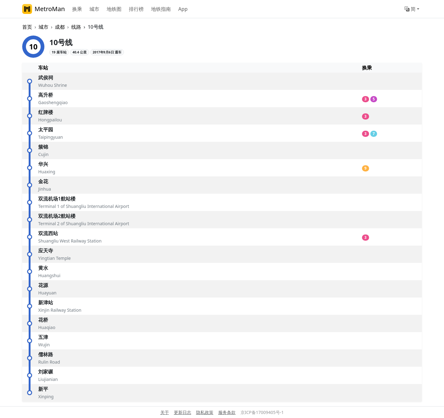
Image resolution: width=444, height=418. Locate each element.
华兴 (43, 164)
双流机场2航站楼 (57, 216)
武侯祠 (45, 77)
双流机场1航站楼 (57, 198)
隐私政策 (204, 412)
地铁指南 (161, 9)
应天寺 (45, 250)
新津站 (45, 302)
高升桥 (45, 94)
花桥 (43, 319)
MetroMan (43, 9)
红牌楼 (45, 112)
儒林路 (45, 354)
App (182, 9)
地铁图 (114, 9)
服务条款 (227, 412)
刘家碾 (45, 371)
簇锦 (43, 146)
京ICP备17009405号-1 (262, 412)
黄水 (43, 267)
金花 (43, 181)
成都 (60, 26)
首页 (27, 26)
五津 (43, 337)
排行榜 (136, 9)
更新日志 (182, 412)
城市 (94, 9)
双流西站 (48, 233)
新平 (43, 389)
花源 (43, 285)
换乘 (77, 9)
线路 (76, 26)
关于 (164, 412)
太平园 (45, 129)
